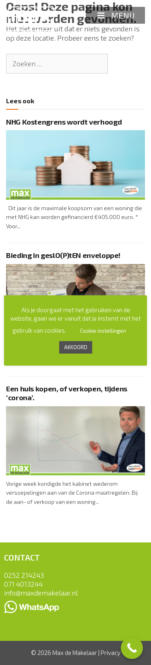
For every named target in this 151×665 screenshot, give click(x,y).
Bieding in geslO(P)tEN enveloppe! (63, 255)
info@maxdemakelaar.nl (41, 593)
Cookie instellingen (103, 330)
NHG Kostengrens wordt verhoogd (64, 121)
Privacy (110, 652)
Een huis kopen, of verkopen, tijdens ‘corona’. (66, 393)
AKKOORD (75, 347)
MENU (115, 15)
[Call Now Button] (132, 648)
